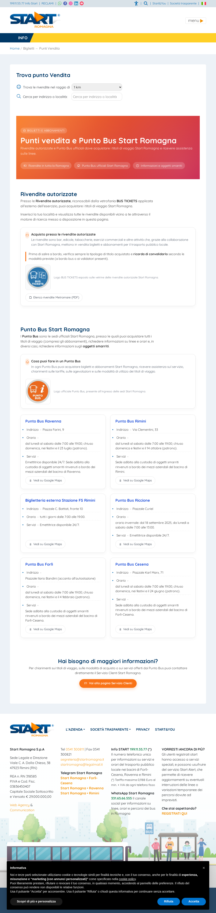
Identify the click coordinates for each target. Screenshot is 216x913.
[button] (203, 867)
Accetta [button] (193, 901)
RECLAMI (48, 3)
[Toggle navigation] (195, 20)
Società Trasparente (109, 729)
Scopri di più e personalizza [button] (36, 901)
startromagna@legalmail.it (82, 764)
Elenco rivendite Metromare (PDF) (54, 297)
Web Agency (20, 805)
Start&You (165, 729)
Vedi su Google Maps (45, 480)
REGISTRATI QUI (174, 813)
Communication (22, 810)
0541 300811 (75, 749)
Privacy (143, 729)
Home (15, 48)
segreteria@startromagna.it (82, 759)
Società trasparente (183, 3)
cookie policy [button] (127, 879)
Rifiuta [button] (168, 901)
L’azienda (74, 729)
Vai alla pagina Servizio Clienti (108, 683)
